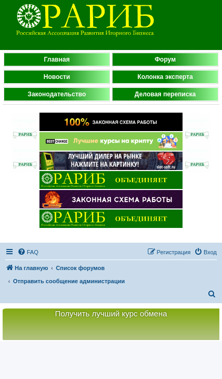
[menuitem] (27, 252)
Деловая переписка (165, 94)
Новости (57, 77)
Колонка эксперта (165, 77)
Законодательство (57, 94)
